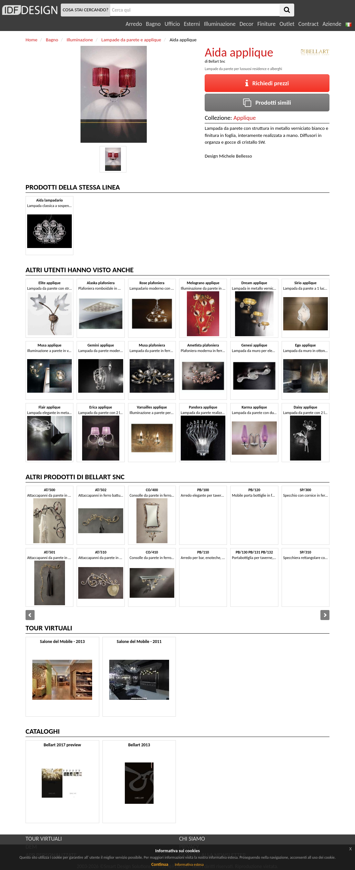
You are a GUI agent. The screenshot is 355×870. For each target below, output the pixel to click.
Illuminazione (220, 23)
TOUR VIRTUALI (44, 838)
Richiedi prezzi (267, 83)
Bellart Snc (217, 61)
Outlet (286, 23)
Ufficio (172, 23)
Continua (159, 864)
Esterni (192, 23)
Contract (308, 23)
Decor (246, 23)
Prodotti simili (267, 102)
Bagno (153, 23)
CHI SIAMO (192, 838)
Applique (244, 117)
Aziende (331, 23)
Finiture (266, 23)
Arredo (134, 23)
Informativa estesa (189, 864)
